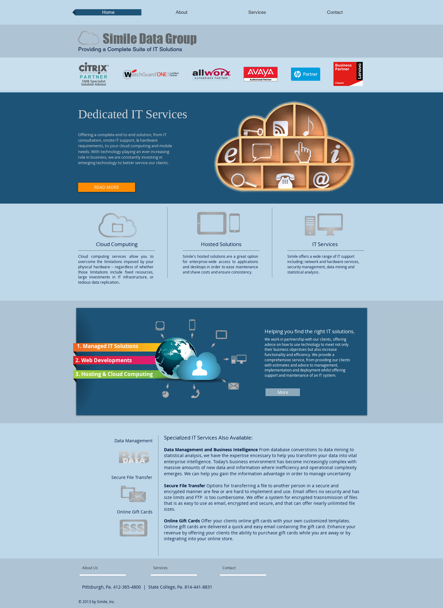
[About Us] (105, 567)
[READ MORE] (106, 187)
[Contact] (239, 567)
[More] (282, 392)
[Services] (167, 567)
